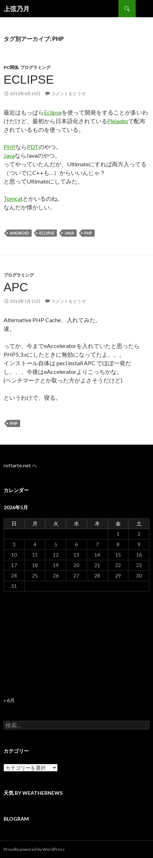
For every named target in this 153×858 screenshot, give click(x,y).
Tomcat (13, 198)
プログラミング (35, 67)
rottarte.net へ (20, 465)
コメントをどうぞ (68, 93)
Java (9, 155)
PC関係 (11, 67)
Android (19, 233)
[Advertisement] (76, 644)
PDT (33, 146)
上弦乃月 (17, 9)
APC (16, 287)
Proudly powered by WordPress (34, 849)
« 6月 (9, 700)
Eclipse (29, 79)
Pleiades (117, 120)
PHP (9, 146)
